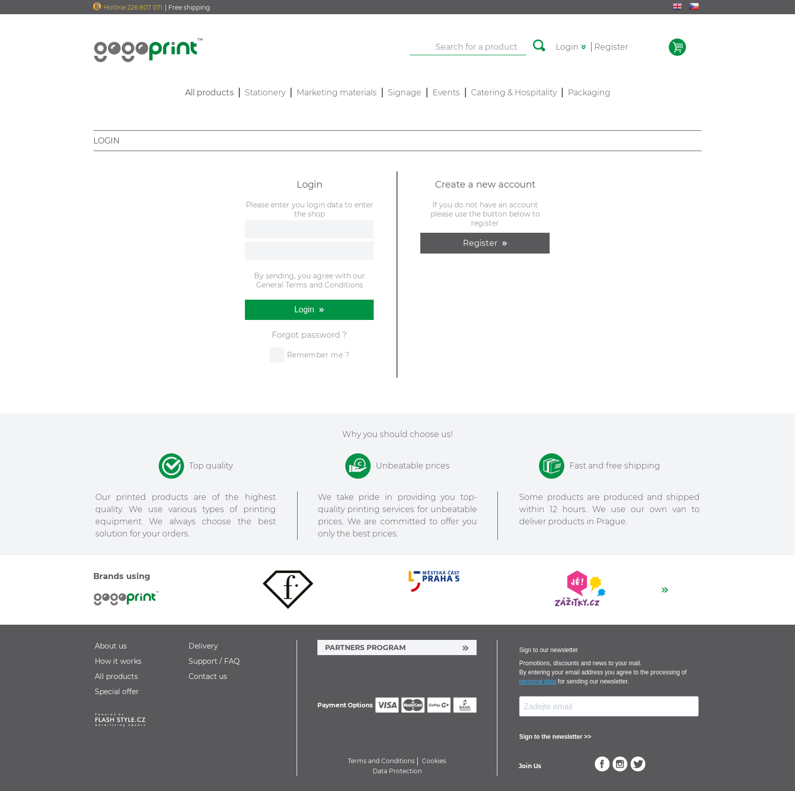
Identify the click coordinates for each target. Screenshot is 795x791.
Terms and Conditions (381, 761)
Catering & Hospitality (514, 92)
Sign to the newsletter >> (555, 736)
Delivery (203, 646)
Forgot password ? (309, 335)
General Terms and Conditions (309, 285)
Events (446, 92)
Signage (404, 92)
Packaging (589, 92)
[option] (288, 589)
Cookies (434, 761)
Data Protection (397, 771)
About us (111, 646)
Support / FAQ (214, 661)
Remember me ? (318, 354)
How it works (118, 661)
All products (116, 676)
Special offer (117, 691)
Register (611, 47)
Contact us (208, 676)
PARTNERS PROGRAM (365, 647)
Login (567, 47)
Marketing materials (337, 92)
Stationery (265, 92)
